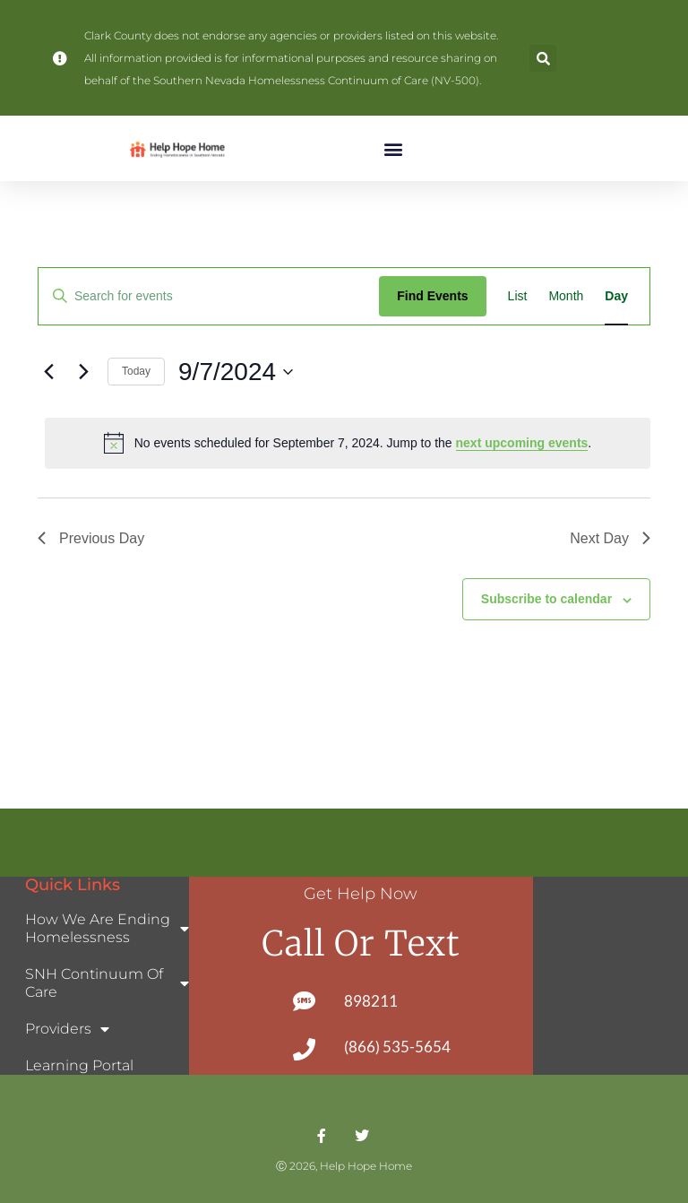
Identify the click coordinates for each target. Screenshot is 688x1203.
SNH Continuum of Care (107, 982)
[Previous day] (48, 372)
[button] (542, 58)
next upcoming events (522, 443)
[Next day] (83, 372)
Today (136, 371)
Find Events (432, 296)
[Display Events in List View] (518, 296)
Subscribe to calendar (546, 599)
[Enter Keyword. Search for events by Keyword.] (209, 296)
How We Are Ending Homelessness (107, 928)
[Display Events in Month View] (565, 296)
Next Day (610, 538)
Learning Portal (79, 1065)
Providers (67, 1029)
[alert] (347, 443)
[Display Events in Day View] (616, 296)
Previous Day (91, 538)
